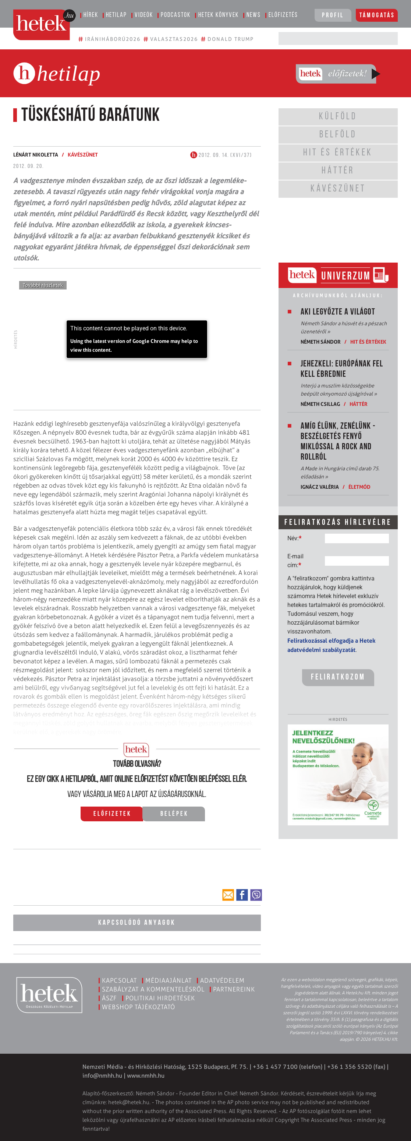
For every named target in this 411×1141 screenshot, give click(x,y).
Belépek (174, 814)
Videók (144, 15)
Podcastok (176, 15)
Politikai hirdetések (160, 997)
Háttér (359, 404)
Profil (333, 15)
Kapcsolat (119, 979)
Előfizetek (112, 814)
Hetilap (116, 15)
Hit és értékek (368, 341)
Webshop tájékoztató (138, 1006)
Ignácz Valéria (320, 487)
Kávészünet (83, 154)
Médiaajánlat (168, 979)
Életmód (359, 487)
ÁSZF (109, 997)
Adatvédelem (222, 979)
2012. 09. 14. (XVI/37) (221, 155)
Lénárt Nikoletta (35, 154)
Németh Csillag (320, 404)
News (254, 15)
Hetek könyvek (218, 15)
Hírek (91, 15)
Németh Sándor (321, 341)
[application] (137, 339)
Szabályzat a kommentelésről (153, 988)
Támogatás (377, 15)
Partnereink (234, 988)
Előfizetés (283, 15)
